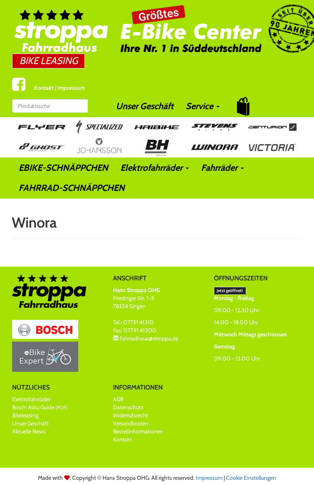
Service (203, 106)
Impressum (70, 87)
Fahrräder (222, 167)
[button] (243, 106)
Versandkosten (131, 423)
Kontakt (43, 87)
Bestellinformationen (138, 431)
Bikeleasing (25, 415)
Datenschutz (128, 407)
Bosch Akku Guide (39, 407)
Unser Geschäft (145, 106)
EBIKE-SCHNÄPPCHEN (63, 167)
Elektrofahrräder (154, 167)
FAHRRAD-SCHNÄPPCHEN (72, 187)
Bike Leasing (48, 60)
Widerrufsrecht (130, 415)
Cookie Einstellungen (251, 477)
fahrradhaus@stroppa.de (149, 338)
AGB (118, 399)
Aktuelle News (29, 431)
